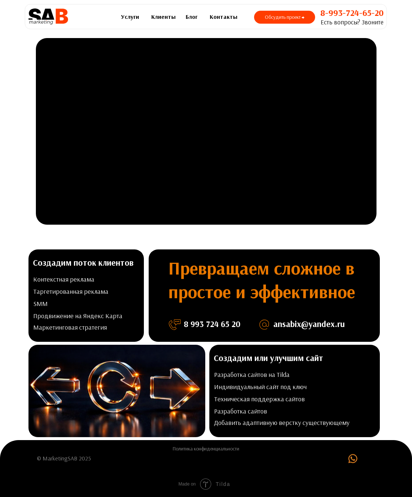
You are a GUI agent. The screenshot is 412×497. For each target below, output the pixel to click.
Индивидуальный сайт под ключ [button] (260, 386)
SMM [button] (40, 303)
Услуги (130, 16)
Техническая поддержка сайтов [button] (259, 399)
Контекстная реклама (63, 279)
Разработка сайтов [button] (240, 411)
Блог (191, 16)
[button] (284, 17)
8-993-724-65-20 (352, 12)
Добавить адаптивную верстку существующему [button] (281, 422)
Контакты (223, 16)
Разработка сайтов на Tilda (252, 374)
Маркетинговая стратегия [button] (70, 327)
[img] (352, 458)
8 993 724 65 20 (212, 324)
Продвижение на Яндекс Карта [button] (77, 316)
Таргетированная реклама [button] (70, 291)
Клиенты (163, 16)
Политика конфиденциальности (206, 448)
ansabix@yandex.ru (309, 324)
